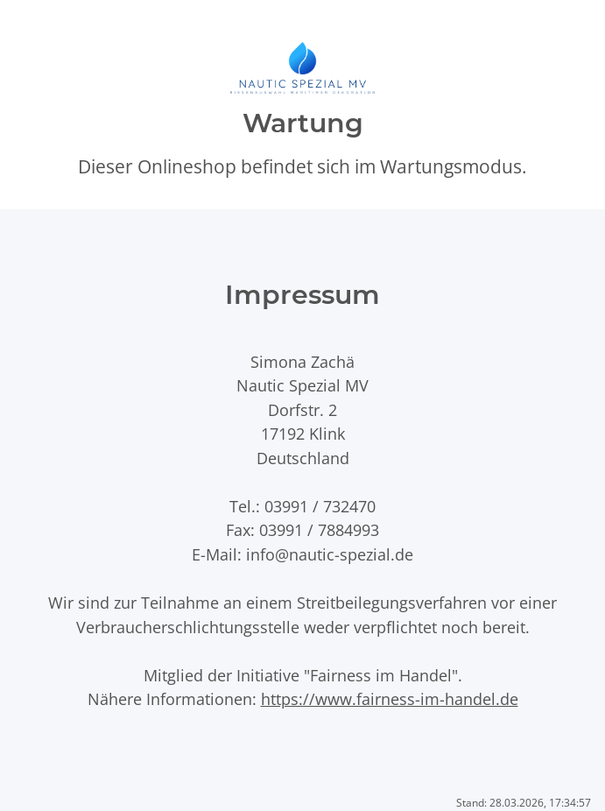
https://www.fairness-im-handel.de (389, 698)
